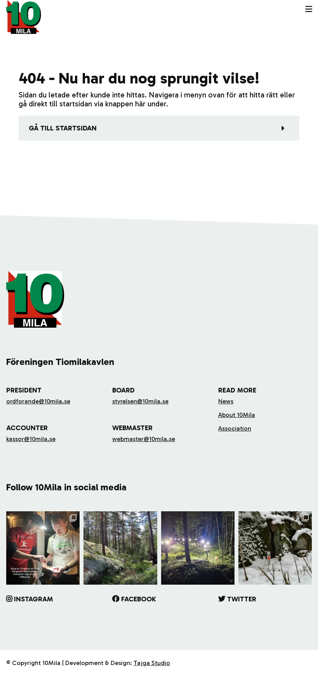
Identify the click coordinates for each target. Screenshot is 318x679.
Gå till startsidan (63, 128)
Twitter (241, 599)
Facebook (138, 599)
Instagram (33, 599)
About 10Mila (236, 415)
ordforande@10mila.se (38, 401)
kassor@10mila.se (31, 439)
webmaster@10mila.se (143, 439)
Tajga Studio (152, 663)
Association (234, 428)
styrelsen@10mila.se (140, 401)
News (225, 401)
